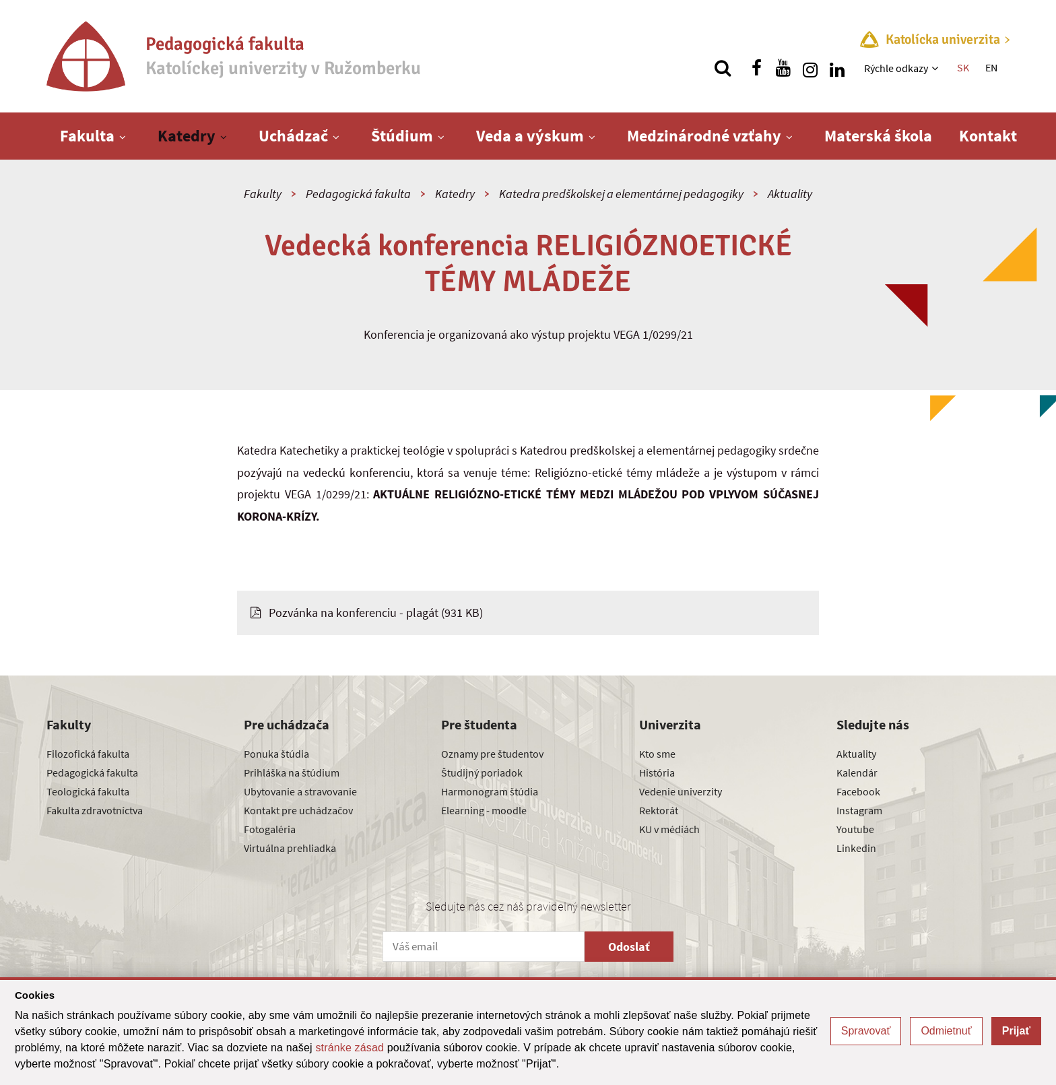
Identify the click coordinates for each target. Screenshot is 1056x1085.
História (657, 772)
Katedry (187, 135)
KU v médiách (669, 829)
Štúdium (402, 135)
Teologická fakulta (87, 791)
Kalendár (857, 772)
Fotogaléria (270, 829)
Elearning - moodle (484, 810)
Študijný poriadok (482, 772)
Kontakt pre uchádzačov (298, 810)
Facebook (858, 791)
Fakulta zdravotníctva (94, 810)
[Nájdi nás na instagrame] (810, 68)
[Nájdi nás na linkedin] (837, 68)
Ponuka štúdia (276, 753)
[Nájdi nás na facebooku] (756, 68)
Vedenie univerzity (680, 791)
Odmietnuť (946, 1031)
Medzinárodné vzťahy (704, 135)
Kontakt (988, 135)
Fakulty (263, 193)
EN (991, 67)
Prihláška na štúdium (291, 772)
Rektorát (658, 810)
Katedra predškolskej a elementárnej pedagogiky (621, 193)
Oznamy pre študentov (492, 753)
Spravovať (866, 1031)
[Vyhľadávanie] (722, 68)
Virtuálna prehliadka (290, 848)
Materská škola (878, 135)
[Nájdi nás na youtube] (783, 68)
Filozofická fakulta (87, 753)
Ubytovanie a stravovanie (300, 791)
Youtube (855, 829)
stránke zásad (349, 1047)
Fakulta (87, 135)
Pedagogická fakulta (358, 193)
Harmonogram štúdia (489, 791)
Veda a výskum (530, 135)
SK (963, 67)
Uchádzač (293, 135)
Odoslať (629, 946)
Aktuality (790, 193)
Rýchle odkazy (896, 68)
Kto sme (657, 753)
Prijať (1016, 1031)
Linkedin (856, 848)
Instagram (859, 810)
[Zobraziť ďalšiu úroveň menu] (936, 68)
